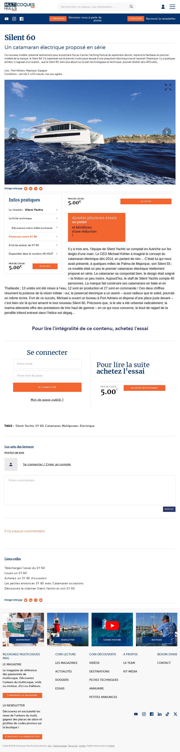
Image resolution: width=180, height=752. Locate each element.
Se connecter (47, 387)
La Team (129, 662)
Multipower (70, 425)
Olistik (111, 746)
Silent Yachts (25, 425)
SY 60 (39, 425)
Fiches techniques (103, 679)
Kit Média (130, 671)
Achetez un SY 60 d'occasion (26, 578)
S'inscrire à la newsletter (22, 736)
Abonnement (23, 629)
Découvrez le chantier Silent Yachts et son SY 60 (40, 588)
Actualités (63, 671)
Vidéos (94, 662)
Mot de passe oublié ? (47, 399)
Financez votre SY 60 (23, 236)
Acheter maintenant (144, 388)
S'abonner (58, 18)
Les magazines (66, 662)
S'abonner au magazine (22, 695)
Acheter (45, 266)
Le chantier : (26, 209)
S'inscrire (135, 18)
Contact (164, 662)
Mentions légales (60, 746)
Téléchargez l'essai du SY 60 (25, 568)
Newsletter (67, 629)
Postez (169, 509)
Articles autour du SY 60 (24, 245)
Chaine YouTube (112, 629)
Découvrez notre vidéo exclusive (32, 228)
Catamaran (52, 425)
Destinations (99, 671)
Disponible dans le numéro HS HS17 (31, 253)
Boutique (156, 629)
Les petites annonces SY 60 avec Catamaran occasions (44, 583)
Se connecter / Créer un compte (47, 464)
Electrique (87, 425)
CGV (50, 746)
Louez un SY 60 (16, 573)
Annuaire (96, 688)
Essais (60, 688)
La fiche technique (20, 218)
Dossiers (62, 679)
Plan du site (72, 746)
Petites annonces (103, 697)
